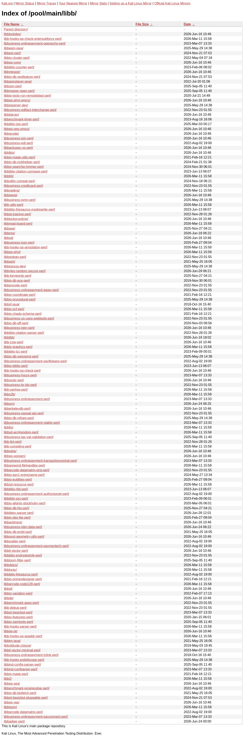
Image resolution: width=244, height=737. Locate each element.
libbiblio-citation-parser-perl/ (24, 332)
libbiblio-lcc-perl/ (15, 351)
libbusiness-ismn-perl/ (20, 200)
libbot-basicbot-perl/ (18, 612)
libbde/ (9, 598)
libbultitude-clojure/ (17, 645)
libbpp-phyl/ (12, 252)
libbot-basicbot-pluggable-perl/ (26, 697)
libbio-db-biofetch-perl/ (20, 693)
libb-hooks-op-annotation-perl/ (26, 247)
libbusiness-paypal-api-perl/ (24, 413)
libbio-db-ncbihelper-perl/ (22, 162)
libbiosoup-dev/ (15, 266)
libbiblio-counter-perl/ (19, 67)
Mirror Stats (98, 3)
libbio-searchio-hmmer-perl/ (24, 166)
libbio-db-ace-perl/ (17, 280)
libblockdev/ (12, 34)
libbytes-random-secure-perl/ (25, 271)
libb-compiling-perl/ (17, 446)
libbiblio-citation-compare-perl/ (26, 171)
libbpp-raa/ (11, 702)
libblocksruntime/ (16, 219)
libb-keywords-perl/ (17, 275)
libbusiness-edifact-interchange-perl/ (30, 110)
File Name (11, 24)
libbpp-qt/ (10, 631)
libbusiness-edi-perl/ (18, 143)
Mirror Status (24, 3)
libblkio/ (9, 152)
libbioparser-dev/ (16, 105)
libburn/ (9, 403)
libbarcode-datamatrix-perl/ (23, 712)
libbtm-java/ (12, 641)
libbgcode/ (11, 133)
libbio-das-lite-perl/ (17, 517)
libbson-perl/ (13, 86)
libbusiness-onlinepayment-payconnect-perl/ (36, 716)
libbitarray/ (11, 114)
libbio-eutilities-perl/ (18, 479)
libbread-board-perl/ (18, 223)
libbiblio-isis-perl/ (16, 124)
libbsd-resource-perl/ (19, 484)
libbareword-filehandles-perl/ (24, 465)
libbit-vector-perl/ (16, 550)
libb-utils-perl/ (13, 204)
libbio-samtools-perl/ (18, 622)
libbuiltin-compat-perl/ (19, 181)
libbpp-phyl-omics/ (17, 100)
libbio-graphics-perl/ (18, 347)
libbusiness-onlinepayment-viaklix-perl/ (32, 422)
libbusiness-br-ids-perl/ (20, 385)
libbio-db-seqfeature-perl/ (22, 77)
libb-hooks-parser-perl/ (20, 626)
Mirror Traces (46, 3)
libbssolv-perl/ (14, 380)
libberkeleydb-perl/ (17, 408)
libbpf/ (8, 588)
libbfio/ (8, 427)
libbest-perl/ (12, 53)
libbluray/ (10, 569)
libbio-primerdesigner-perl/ (23, 579)
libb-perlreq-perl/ (16, 389)
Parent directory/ (16, 29)
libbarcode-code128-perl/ (22, 584)
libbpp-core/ (12, 62)
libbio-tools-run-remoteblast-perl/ (27, 95)
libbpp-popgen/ (15, 456)
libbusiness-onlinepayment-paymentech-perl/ (36, 546)
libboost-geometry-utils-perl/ (24, 536)
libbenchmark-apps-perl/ (21, 603)
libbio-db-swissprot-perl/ (21, 356)
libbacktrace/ (13, 522)
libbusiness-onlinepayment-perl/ (27, 399)
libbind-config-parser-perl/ (22, 664)
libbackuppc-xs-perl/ (18, 147)
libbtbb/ (9, 337)
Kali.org (7, 3)
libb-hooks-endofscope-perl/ (24, 660)
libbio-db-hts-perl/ (16, 508)
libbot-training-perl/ (17, 214)
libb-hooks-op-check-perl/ (22, 370)
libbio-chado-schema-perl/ (23, 313)
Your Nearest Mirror (73, 3)
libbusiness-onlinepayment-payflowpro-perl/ (35, 361)
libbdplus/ (11, 565)
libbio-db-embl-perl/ (18, 532)
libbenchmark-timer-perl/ (21, 119)
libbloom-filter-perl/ (17, 560)
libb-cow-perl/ (13, 342)
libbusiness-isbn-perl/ (19, 328)
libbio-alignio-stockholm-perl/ (24, 503)
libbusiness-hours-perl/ (20, 375)
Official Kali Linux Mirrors (172, 3)
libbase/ (9, 228)
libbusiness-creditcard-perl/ (23, 185)
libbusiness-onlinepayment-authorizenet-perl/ (36, 494)
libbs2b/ (9, 394)
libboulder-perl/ (15, 541)
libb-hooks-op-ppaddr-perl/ (23, 636)
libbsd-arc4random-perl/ (21, 432)
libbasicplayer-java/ (18, 81)
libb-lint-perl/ (13, 441)
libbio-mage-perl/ (16, 674)
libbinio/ (9, 233)
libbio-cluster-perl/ (17, 57)
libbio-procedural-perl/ (20, 299)
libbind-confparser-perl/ (20, 669)
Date (187, 24)
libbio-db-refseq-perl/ (19, 418)
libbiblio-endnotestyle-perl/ (23, 555)
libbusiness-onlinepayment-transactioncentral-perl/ (40, 460)
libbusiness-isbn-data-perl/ (23, 527)
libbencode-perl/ (15, 285)
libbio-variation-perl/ (18, 593)
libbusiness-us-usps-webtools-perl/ (29, 318)
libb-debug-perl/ (15, 607)
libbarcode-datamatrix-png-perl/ (26, 470)
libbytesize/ (12, 72)
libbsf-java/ (11, 304)
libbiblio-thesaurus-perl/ (21, 574)
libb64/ (9, 176)
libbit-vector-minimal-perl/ (22, 650)
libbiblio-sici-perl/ (16, 498)
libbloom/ (10, 707)
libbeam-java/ (13, 48)
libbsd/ (8, 238)
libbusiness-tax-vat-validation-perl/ (28, 437)
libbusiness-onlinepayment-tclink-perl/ (31, 655)
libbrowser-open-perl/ (19, 91)
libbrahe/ (10, 451)
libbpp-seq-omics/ (17, 129)
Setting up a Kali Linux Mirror (131, 3)
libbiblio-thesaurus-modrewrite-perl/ (29, 209)
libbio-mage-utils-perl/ (19, 157)
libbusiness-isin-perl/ (19, 138)
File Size (142, 24)
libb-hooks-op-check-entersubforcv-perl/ (33, 38)
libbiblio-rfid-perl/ (16, 489)
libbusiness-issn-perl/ (19, 242)
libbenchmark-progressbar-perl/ (26, 688)
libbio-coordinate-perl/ (19, 294)
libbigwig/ (10, 195)
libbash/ (9, 261)
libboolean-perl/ (15, 257)
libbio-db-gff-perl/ (16, 323)
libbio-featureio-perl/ (18, 617)
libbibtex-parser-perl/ (19, 513)
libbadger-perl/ (14, 721)
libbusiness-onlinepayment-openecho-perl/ (35, 43)
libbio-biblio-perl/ (16, 366)
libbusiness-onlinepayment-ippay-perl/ (31, 290)
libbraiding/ (12, 190)
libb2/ (8, 678)
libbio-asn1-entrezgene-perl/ (24, 475)
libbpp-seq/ (12, 683)
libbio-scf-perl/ (14, 309)
